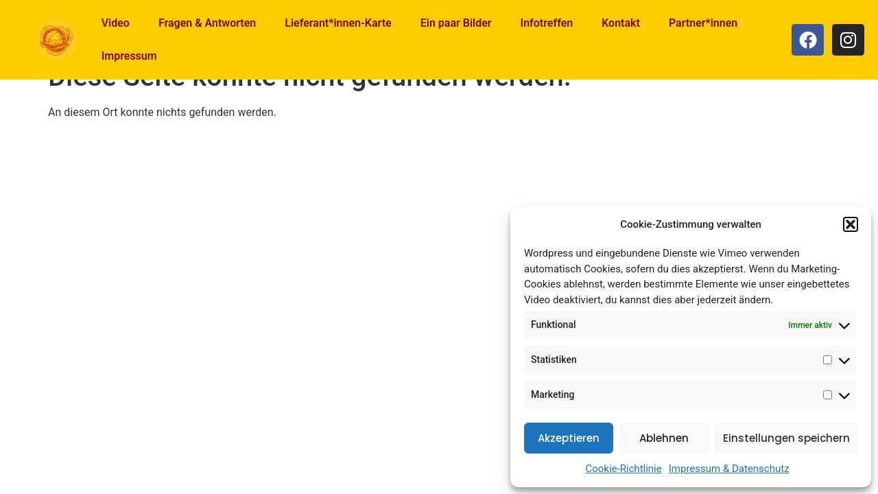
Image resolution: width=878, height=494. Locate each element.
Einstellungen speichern (786, 438)
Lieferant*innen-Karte (338, 23)
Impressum (129, 55)
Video (116, 23)
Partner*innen (703, 23)
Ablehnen (664, 438)
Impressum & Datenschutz (729, 468)
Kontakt (621, 23)
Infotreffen (547, 23)
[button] (850, 224)
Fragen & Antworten (207, 23)
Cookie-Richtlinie (623, 468)
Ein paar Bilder (456, 23)
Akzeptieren (569, 438)
